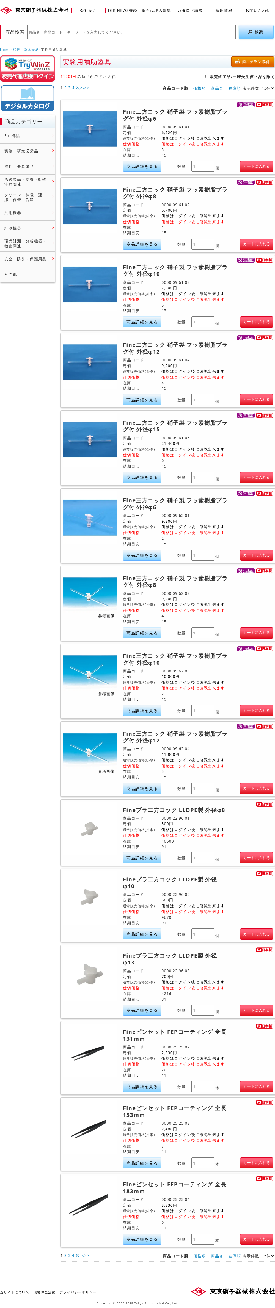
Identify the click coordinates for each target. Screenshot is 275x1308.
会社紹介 (88, 10)
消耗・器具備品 (26, 49)
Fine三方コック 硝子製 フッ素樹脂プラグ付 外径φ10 (175, 659)
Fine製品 (13, 135)
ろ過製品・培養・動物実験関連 (25, 182)
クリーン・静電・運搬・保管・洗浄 (23, 197)
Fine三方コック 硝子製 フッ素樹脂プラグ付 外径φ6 (175, 504)
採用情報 (224, 10)
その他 (10, 274)
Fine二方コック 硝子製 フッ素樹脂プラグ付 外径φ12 (175, 348)
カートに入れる (256, 166)
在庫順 (235, 88)
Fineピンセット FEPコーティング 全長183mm (175, 1188)
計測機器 (12, 228)
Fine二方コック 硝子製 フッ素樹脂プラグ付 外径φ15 (175, 426)
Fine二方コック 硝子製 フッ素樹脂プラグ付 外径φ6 (175, 115)
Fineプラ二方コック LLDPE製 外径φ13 (170, 959)
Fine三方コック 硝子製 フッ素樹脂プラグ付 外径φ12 (175, 737)
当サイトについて (14, 1292)
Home (5, 49)
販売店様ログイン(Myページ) (27, 68)
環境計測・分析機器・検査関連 (25, 243)
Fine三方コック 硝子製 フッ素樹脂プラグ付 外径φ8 (175, 581)
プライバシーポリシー (78, 1292)
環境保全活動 (45, 1292)
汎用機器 (12, 212)
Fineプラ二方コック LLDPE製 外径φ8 (174, 810)
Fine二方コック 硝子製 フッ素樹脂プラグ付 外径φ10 (175, 270)
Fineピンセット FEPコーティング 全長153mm (175, 1111)
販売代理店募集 (156, 10)
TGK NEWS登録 (123, 10)
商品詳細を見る (142, 166)
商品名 (217, 88)
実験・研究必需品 (21, 151)
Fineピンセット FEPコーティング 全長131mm (175, 1035)
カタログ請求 (190, 10)
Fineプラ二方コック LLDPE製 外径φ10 (170, 883)
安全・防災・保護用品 (25, 259)
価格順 (199, 88)
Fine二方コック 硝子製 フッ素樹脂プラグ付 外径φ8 (175, 193)
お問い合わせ (258, 10)
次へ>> (82, 87)
